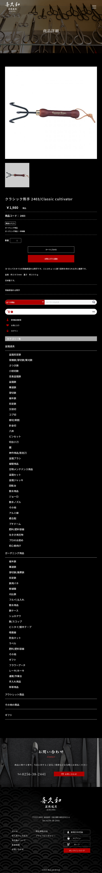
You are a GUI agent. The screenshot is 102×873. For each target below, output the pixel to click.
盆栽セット (15, 474)
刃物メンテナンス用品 (21, 469)
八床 (11, 431)
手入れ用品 (15, 681)
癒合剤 (12, 518)
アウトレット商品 (14, 694)
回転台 (12, 485)
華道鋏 (12, 387)
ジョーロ (14, 496)
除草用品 (14, 687)
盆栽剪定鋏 (15, 354)
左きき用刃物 (16, 534)
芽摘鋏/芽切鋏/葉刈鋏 (20, 360)
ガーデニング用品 (14, 553)
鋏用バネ (14, 583)
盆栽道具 (10, 346)
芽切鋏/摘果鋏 (16, 572)
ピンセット (15, 436)
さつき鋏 (14, 365)
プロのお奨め (16, 540)
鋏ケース (13, 610)
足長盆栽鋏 (15, 376)
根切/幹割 (14, 420)
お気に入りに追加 (51, 258)
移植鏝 (12, 588)
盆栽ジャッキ (16, 480)
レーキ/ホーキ (16, 670)
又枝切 (12, 409)
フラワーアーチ (17, 665)
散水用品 (14, 491)
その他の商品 (12, 704)
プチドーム (15, 523)
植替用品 (14, 463)
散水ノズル (15, 502)
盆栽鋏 (12, 381)
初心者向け (15, 545)
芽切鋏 (12, 392)
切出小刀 (14, 442)
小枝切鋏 (14, 371)
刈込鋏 (12, 594)
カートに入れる (51, 250)
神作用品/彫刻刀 (18, 452)
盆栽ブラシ (15, 458)
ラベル (12, 643)
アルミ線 (14, 513)
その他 (12, 507)
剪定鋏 (12, 403)
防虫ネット (15, 637)
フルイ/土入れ (16, 599)
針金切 (12, 425)
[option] (51, 113)
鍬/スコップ (15, 621)
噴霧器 (12, 632)
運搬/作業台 (15, 676)
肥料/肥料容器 (16, 529)
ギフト (12, 659)
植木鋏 (12, 398)
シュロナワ (15, 616)
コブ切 (12, 414)
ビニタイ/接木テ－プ (20, 627)
